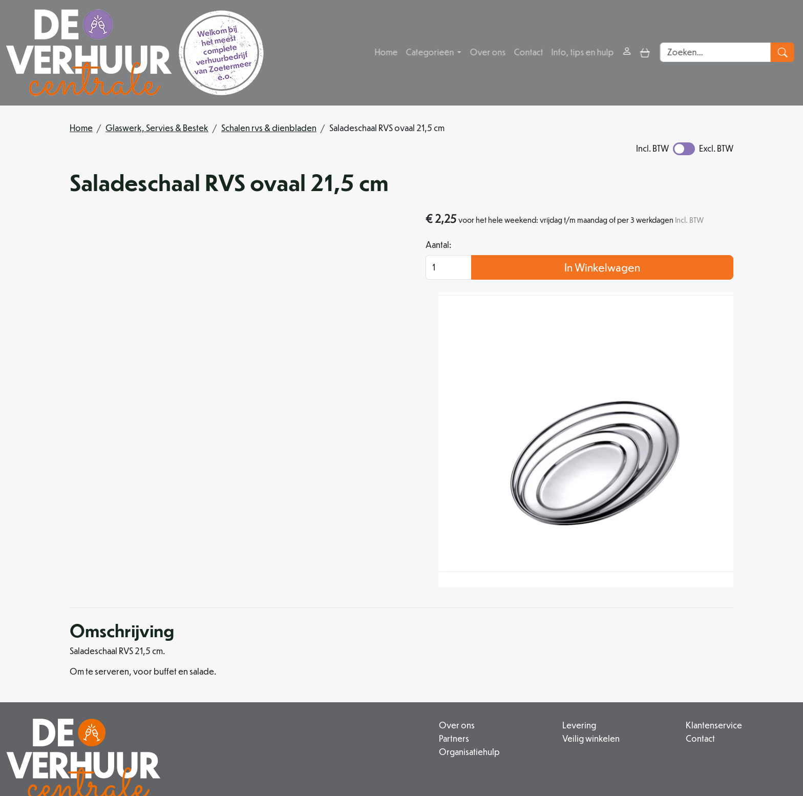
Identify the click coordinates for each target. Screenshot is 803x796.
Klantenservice (681, 636)
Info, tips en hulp (583, 52)
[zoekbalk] (718, 52)
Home (386, 52)
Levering (514, 636)
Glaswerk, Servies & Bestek (156, 127)
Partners (356, 648)
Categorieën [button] (431, 52)
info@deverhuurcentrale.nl (338, 733)
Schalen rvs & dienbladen (268, 127)
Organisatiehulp (371, 661)
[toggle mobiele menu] (646, 52)
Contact (529, 52)
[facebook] (307, 757)
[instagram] (332, 757)
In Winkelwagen (650, 283)
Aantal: (533, 260)
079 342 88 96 (244, 733)
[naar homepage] (135, 52)
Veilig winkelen (525, 648)
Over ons (488, 52)
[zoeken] (785, 52)
